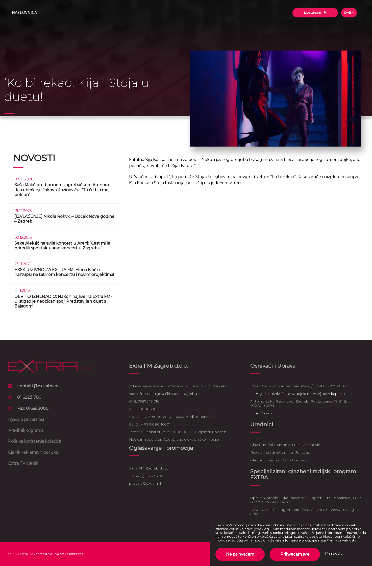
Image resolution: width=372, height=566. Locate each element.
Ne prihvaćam (240, 554)
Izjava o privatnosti (26, 419)
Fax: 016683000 (32, 408)
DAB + (349, 12)
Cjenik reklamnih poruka (33, 452)
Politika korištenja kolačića (34, 441)
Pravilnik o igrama (25, 430)
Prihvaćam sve (294, 554)
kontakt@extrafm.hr (38, 386)
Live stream (315, 12)
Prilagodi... (334, 553)
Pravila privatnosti (341, 540)
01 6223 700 (29, 397)
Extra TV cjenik (23, 463)
